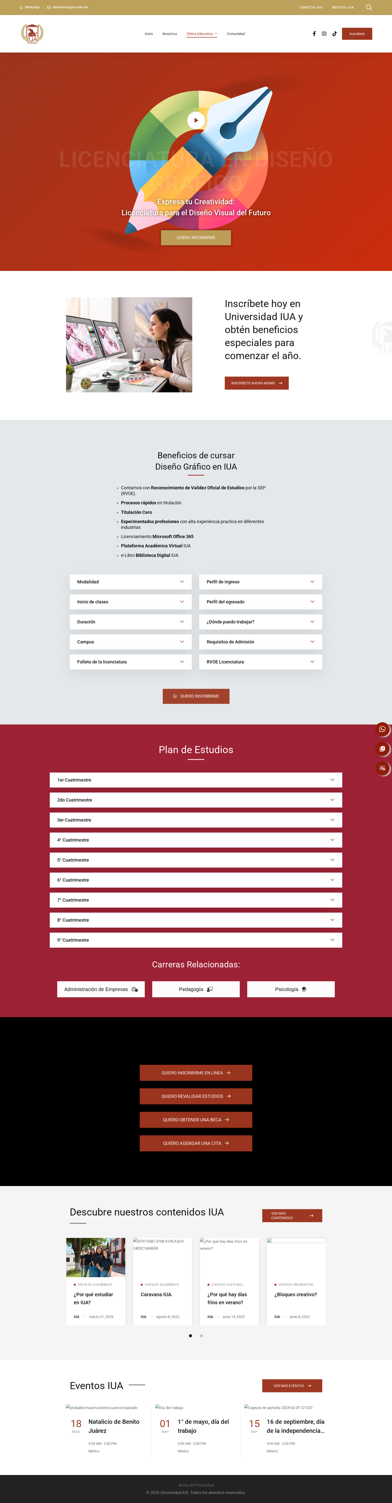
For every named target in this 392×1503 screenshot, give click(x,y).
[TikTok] (335, 33)
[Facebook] (314, 33)
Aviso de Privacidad (196, 1485)
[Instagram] (324, 33)
